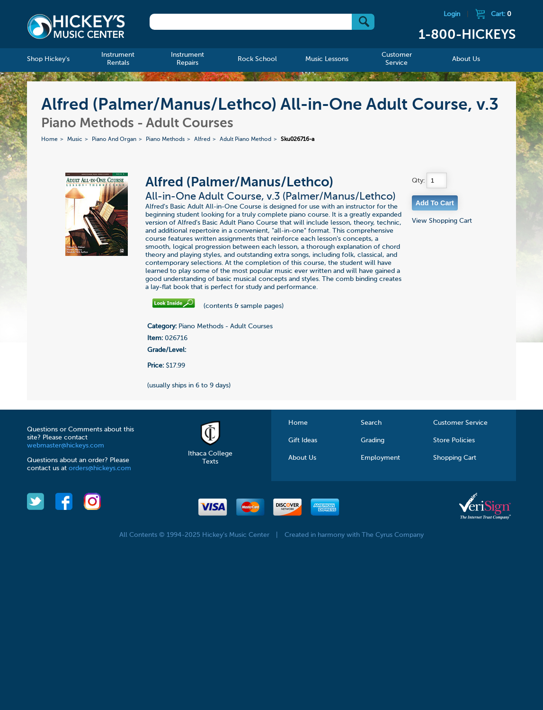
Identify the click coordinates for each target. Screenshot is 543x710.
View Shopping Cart (442, 221)
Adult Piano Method (245, 139)
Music (74, 139)
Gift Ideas (302, 440)
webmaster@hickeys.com (65, 445)
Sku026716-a (297, 139)
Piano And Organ (114, 139)
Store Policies (454, 440)
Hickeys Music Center (76, 26)
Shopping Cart (454, 458)
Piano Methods (165, 139)
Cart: (501, 14)
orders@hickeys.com (100, 468)
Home (49, 139)
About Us (302, 458)
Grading (372, 440)
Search (371, 423)
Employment (380, 458)
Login (452, 14)
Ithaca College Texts (210, 453)
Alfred (202, 139)
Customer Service (460, 423)
